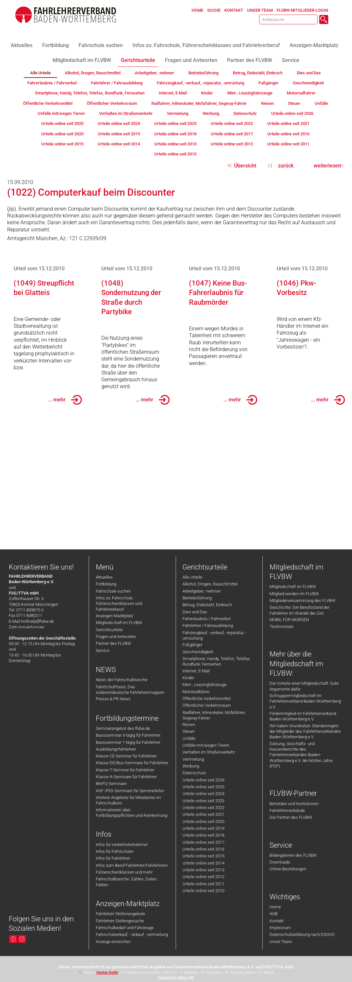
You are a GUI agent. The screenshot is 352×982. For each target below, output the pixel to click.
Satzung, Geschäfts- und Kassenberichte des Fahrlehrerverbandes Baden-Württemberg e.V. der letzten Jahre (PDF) (301, 754)
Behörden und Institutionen (294, 803)
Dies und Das (194, 611)
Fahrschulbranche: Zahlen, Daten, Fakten (126, 882)
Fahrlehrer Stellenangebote (120, 913)
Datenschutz (194, 772)
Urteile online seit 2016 (203, 849)
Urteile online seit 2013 (203, 869)
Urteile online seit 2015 (203, 855)
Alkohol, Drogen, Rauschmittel (210, 584)
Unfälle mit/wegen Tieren (205, 745)
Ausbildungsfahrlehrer (116, 749)
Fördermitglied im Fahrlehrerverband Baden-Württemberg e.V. (303, 716)
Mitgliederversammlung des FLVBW (302, 600)
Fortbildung (106, 584)
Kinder (188, 677)
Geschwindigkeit (197, 651)
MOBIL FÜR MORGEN (289, 619)
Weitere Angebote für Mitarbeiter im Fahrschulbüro (128, 800)
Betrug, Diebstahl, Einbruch (207, 604)
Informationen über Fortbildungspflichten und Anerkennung (131, 812)
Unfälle (188, 738)
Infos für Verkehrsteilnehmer (122, 844)
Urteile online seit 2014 (203, 863)
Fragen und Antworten (116, 636)
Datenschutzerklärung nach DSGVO (302, 934)
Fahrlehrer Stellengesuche (120, 920)
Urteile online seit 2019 (203, 828)
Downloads (280, 862)
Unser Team (281, 941)
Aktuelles (104, 577)
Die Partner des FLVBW (291, 817)
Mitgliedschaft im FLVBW (119, 622)
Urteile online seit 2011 (203, 883)
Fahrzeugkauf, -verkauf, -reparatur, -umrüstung (214, 635)
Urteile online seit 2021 (203, 814)
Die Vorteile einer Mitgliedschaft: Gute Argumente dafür (304, 686)
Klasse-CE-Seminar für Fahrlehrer (126, 756)
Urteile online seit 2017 (203, 842)
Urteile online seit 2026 (203, 780)
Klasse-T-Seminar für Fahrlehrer (125, 769)
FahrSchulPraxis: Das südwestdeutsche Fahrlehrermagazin (130, 689)
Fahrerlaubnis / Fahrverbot (206, 618)
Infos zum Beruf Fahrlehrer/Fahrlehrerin (132, 865)
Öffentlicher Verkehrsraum (206, 705)
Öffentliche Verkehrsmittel (206, 698)
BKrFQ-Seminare (111, 783)
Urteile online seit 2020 (203, 821)
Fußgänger (192, 644)
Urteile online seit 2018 (203, 835)
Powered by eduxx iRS (176, 978)
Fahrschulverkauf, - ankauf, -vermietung (132, 934)
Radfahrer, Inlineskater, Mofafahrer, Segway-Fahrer (213, 715)
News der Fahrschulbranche (121, 679)
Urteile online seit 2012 (203, 876)
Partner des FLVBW (113, 643)
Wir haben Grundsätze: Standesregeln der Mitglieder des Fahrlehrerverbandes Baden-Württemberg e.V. (305, 731)
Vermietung (193, 759)
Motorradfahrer (196, 691)
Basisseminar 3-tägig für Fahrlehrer (128, 735)
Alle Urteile (192, 577)
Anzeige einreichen (113, 941)
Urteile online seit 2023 (203, 800)
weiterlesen (327, 166)
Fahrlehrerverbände (287, 810)
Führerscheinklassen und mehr (124, 872)
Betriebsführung (197, 597)
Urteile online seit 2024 (203, 793)
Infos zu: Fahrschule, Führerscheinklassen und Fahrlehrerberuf (119, 603)
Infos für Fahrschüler (114, 851)
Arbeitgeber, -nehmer (201, 591)
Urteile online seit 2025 (203, 786)
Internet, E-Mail (196, 671)
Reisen (188, 724)
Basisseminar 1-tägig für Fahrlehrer (128, 742)
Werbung (190, 766)
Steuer (188, 731)
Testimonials (282, 626)
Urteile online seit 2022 (203, 807)
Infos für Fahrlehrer (113, 858)
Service (102, 650)
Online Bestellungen (288, 868)
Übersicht (245, 166)
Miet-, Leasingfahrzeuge (204, 684)
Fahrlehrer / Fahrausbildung (207, 625)
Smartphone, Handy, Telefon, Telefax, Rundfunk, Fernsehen (216, 661)
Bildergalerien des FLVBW (293, 855)
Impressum (280, 927)
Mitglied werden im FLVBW (294, 593)
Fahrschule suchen (113, 591)
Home (275, 906)
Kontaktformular (31, 627)
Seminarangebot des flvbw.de (123, 728)
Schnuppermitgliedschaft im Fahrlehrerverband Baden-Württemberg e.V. (305, 701)
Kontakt (276, 920)
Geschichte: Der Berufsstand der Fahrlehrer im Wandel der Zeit (299, 610)
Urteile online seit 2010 (203, 890)
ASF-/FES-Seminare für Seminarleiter (130, 790)
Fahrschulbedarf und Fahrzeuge (125, 927)
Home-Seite (107, 972)
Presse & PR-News (113, 698)
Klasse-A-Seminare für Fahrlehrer (126, 776)
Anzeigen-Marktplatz (114, 615)
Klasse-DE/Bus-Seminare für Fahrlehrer (132, 762)
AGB (274, 913)
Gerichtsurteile (109, 629)
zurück (286, 166)
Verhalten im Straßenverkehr (208, 752)
